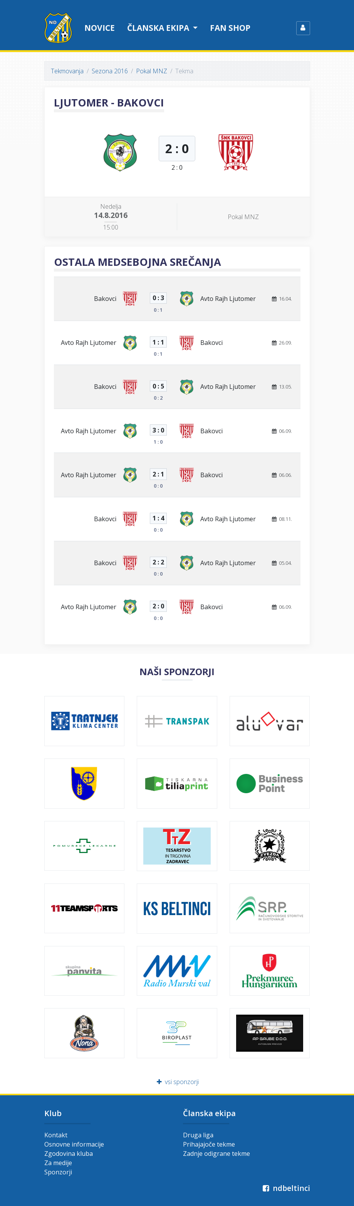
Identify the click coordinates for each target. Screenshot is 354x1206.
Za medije (58, 1163)
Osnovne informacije (74, 1144)
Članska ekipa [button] (159, 27)
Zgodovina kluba (68, 1153)
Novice (99, 27)
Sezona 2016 (110, 71)
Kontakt (55, 1135)
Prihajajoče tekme (209, 1144)
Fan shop (230, 27)
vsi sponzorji (177, 1082)
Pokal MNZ (151, 71)
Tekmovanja (67, 71)
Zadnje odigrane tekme (216, 1153)
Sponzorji (58, 1172)
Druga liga (198, 1135)
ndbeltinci (285, 1188)
